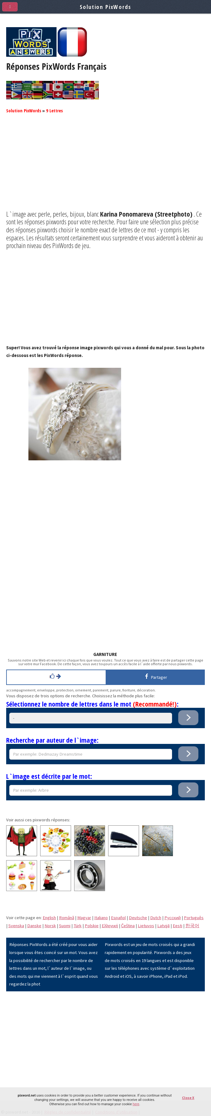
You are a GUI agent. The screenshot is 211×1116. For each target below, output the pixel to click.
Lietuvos (146, 925)
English (49, 917)
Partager (155, 676)
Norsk (50, 925)
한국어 (192, 925)
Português (194, 917)
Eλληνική (110, 925)
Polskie (92, 925)
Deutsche (138, 917)
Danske (34, 925)
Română (66, 917)
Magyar (84, 917)
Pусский (172, 917)
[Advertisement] (105, 167)
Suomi (64, 925)
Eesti (177, 925)
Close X (188, 1097)
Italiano (101, 917)
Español (118, 917)
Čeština (128, 925)
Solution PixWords (23, 110)
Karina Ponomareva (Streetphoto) (146, 213)
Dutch (155, 917)
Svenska (16, 925)
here (136, 1104)
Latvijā (163, 925)
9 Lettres (54, 110)
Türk (78, 925)
